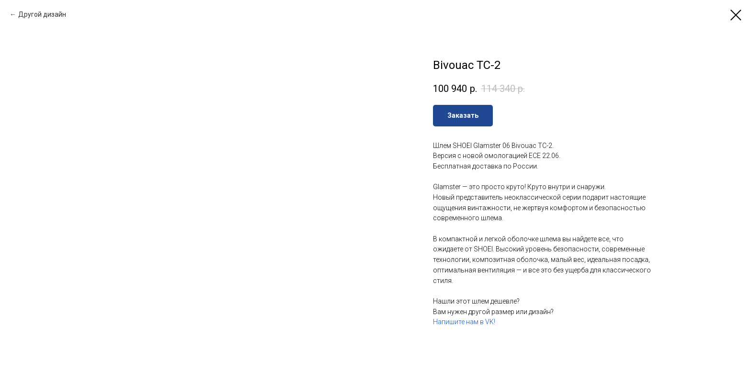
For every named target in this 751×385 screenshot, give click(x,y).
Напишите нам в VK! (464, 322)
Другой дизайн (42, 14)
